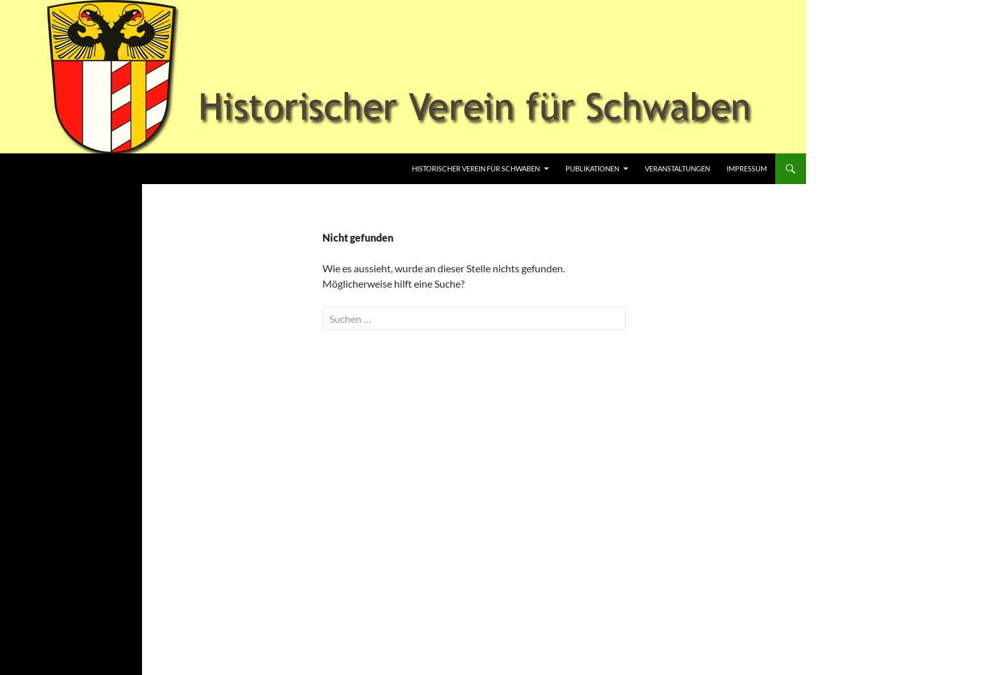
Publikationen (592, 168)
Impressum (747, 168)
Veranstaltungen (677, 168)
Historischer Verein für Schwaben (476, 168)
